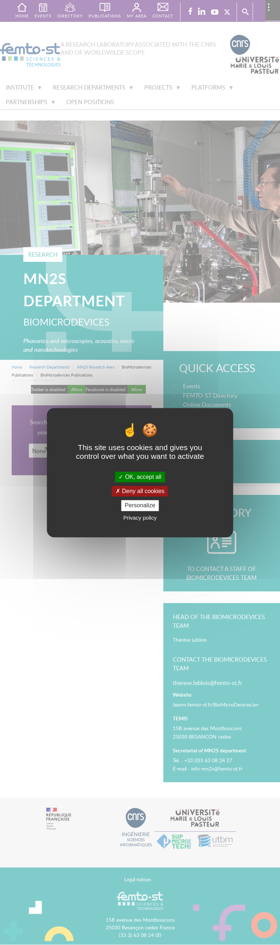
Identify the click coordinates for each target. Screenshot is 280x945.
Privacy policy (140, 518)
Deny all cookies (140, 491)
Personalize (140, 506)
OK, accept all (139, 477)
